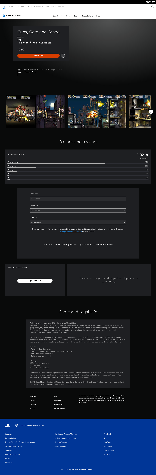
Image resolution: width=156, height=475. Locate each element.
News (46, 6)
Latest (55, 14)
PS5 (16, 6)
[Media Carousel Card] (35, 109)
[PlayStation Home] (4, 6)
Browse (99, 14)
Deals (76, 14)
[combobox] (78, 196)
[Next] (151, 109)
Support (60, 6)
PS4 (21, 6)
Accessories (37, 6)
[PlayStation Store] (12, 13)
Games (10, 6)
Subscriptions (87, 14)
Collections (65, 14)
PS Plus (28, 6)
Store (52, 6)
